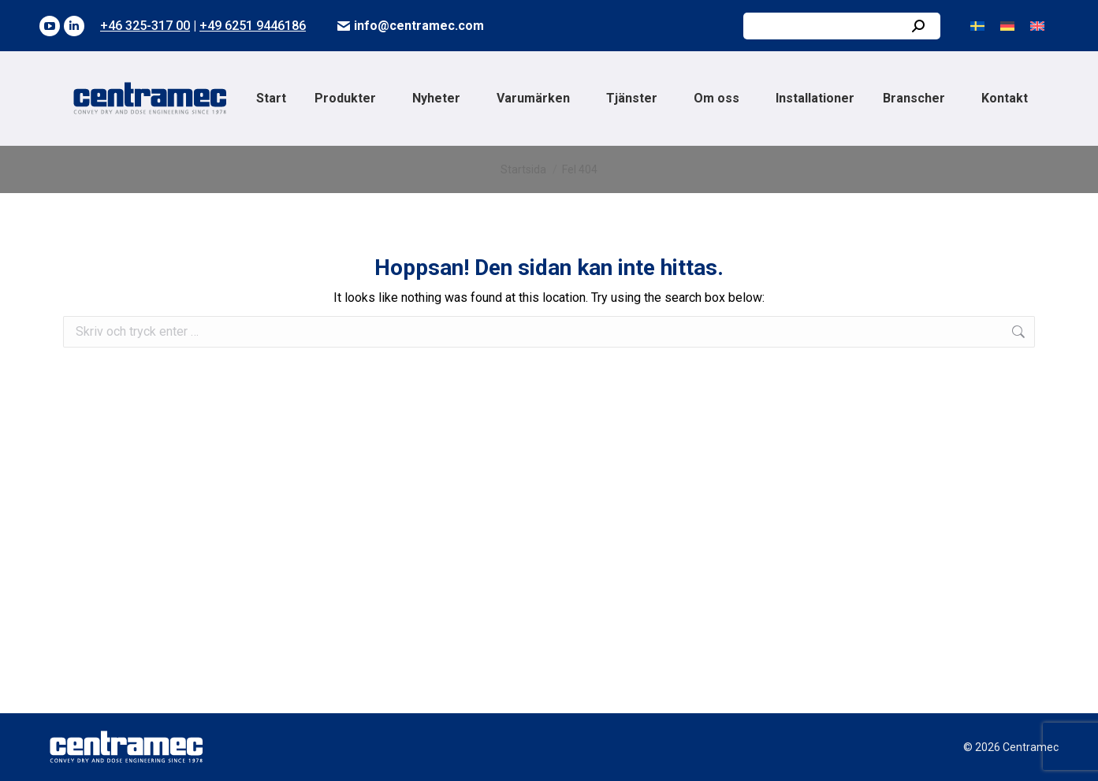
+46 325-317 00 (145, 25)
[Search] (841, 26)
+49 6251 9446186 (252, 25)
